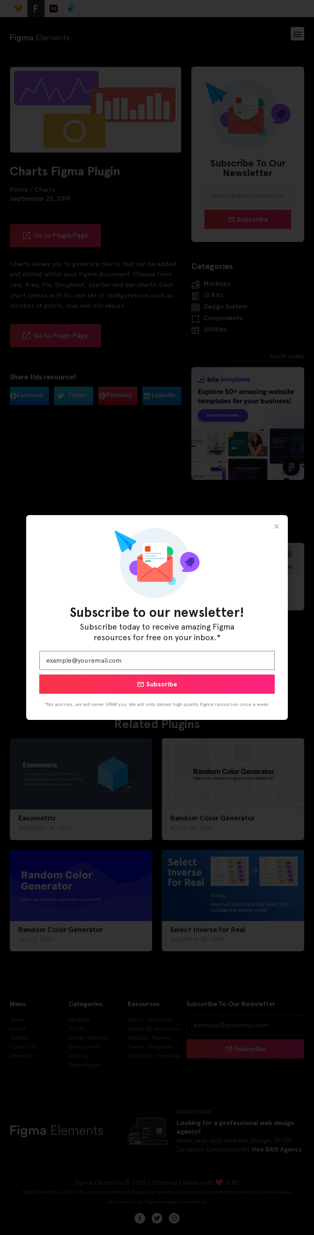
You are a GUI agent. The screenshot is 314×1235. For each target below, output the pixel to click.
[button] (277, 526)
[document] (157, 617)
